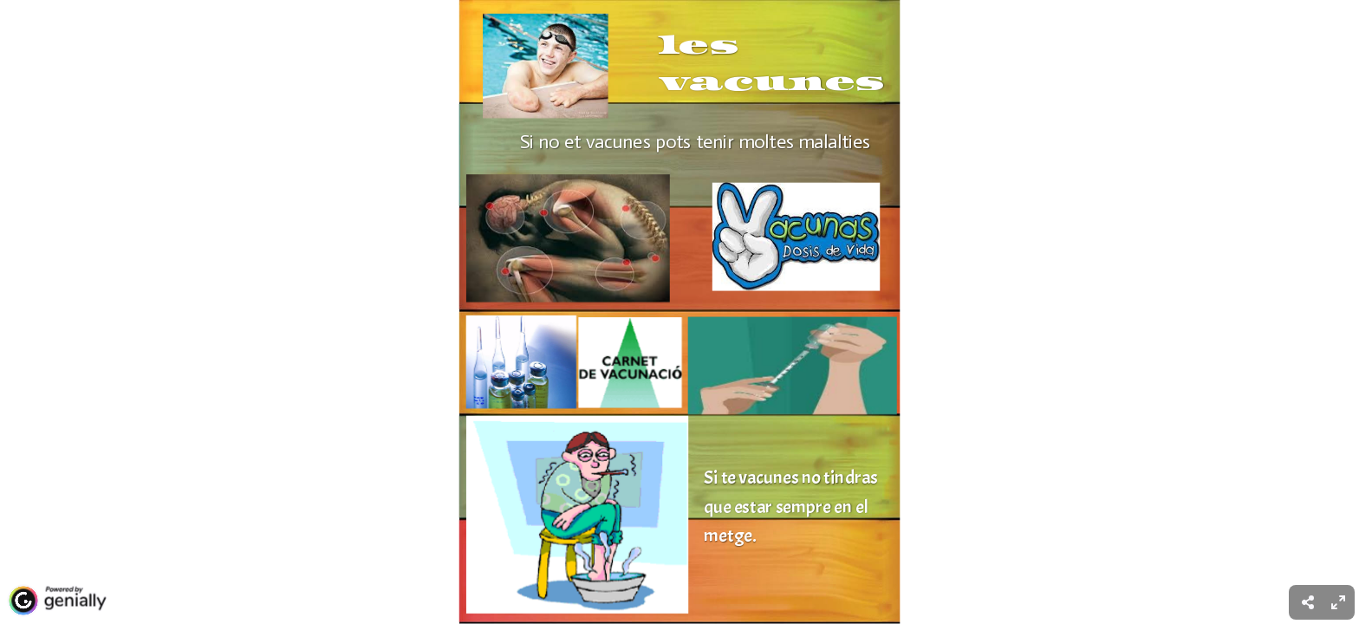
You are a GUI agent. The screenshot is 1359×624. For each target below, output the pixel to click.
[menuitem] (1338, 602)
